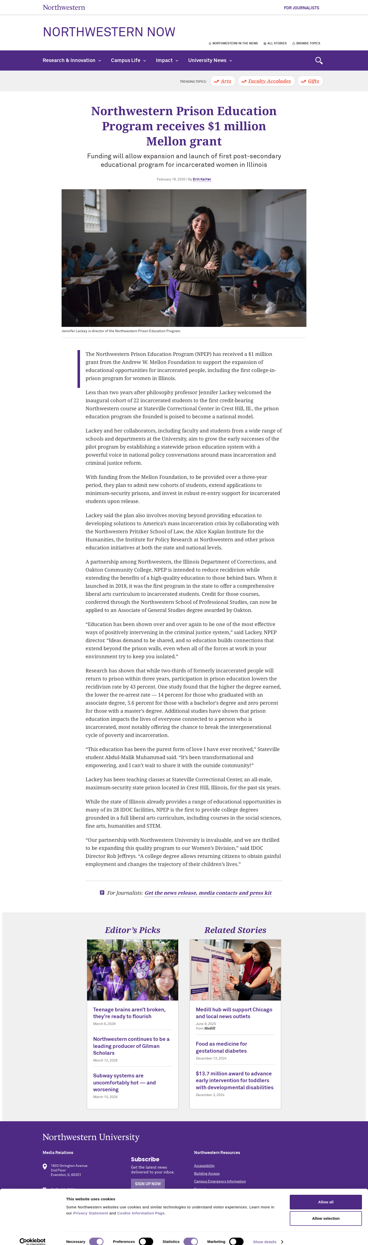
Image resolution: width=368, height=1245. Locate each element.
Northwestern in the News (235, 43)
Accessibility (204, 1166)
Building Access (207, 1173)
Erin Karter (202, 179)
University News (210, 60)
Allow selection (325, 1212)
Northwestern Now (109, 32)
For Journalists (301, 8)
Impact (167, 60)
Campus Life (128, 60)
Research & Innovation (72, 60)
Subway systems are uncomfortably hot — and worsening (124, 1083)
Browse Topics (308, 43)
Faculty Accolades (269, 81)
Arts (226, 81)
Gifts (313, 81)
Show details (265, 1235)
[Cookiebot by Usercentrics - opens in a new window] (33, 1235)
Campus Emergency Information (220, 1181)
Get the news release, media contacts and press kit (207, 892)
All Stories (277, 43)
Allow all (326, 1195)
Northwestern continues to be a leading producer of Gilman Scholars (131, 1046)
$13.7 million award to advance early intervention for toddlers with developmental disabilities (235, 1081)
